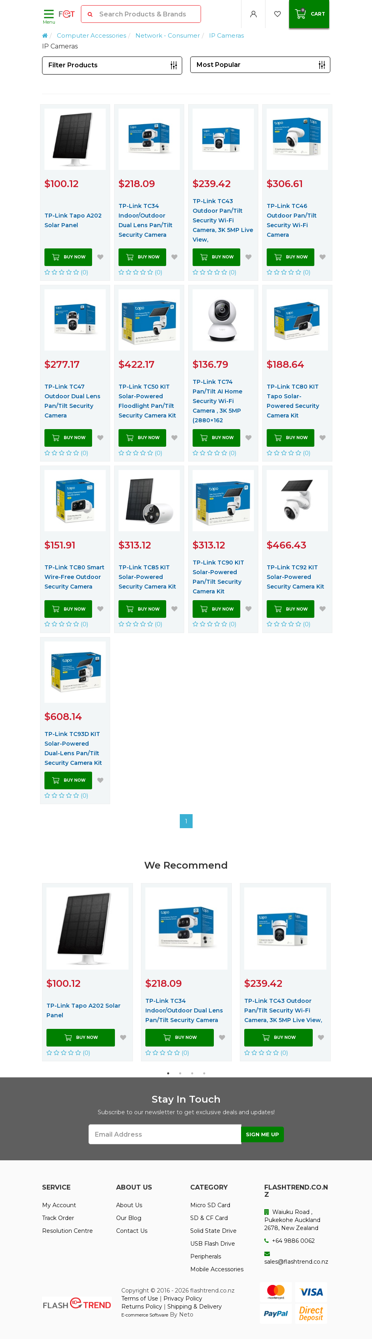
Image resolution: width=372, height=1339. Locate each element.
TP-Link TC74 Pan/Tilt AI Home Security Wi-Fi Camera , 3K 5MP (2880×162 (217, 401)
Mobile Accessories (216, 1269)
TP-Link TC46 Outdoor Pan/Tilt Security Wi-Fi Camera (292, 220)
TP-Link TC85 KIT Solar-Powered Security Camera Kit (147, 577)
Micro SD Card (210, 1205)
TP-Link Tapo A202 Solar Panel (73, 220)
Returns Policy (141, 1306)
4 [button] (204, 1073)
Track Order (58, 1218)
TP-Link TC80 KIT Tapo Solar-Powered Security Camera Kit (293, 401)
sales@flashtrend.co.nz (296, 1258)
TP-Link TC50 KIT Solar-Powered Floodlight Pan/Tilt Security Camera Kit (147, 401)
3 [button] (192, 1073)
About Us (129, 1205)
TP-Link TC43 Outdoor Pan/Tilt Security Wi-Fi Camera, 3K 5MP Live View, (223, 220)
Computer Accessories (91, 35)
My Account (59, 1205)
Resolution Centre (67, 1230)
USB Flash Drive (212, 1243)
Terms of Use (139, 1298)
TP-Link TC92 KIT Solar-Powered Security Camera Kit (295, 577)
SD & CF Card (209, 1218)
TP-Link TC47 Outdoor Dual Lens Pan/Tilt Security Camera (72, 401)
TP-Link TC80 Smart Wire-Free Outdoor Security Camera (74, 577)
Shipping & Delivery (194, 1306)
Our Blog (128, 1218)
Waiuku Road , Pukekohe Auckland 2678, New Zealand (292, 1220)
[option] (87, 972)
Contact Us (131, 1230)
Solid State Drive (213, 1230)
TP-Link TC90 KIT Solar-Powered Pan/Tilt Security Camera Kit (218, 577)
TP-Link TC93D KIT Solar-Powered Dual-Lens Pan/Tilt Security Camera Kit (73, 748)
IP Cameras (226, 35)
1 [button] (168, 1073)
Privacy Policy (182, 1298)
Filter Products (73, 65)
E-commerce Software (144, 1315)
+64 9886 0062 (289, 1240)
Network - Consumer (167, 35)
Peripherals (205, 1256)
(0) (66, 272)
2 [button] (180, 1073)
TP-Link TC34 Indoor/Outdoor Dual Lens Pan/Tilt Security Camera (146, 220)
